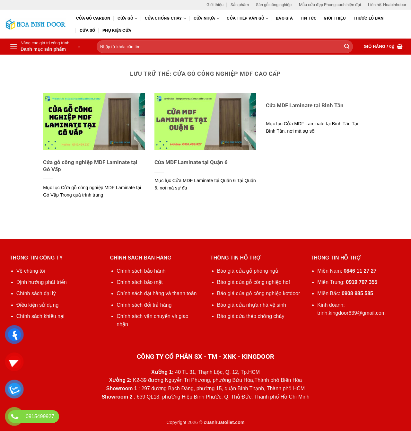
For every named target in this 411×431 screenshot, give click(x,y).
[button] (45, 47)
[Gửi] (346, 46)
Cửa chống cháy (165, 18)
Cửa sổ (87, 30)
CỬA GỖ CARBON (93, 18)
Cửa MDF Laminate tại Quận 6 (191, 162)
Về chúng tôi (30, 271)
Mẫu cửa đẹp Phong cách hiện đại (330, 4)
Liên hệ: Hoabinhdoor (387, 4)
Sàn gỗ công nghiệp (274, 4)
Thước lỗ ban (368, 18)
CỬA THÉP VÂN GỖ (247, 18)
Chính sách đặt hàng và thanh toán (157, 293)
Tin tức (308, 18)
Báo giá (284, 18)
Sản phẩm (240, 4)
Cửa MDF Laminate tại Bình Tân (305, 105)
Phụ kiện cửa (116, 30)
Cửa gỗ (128, 18)
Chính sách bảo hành (141, 271)
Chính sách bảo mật (139, 282)
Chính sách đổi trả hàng (144, 305)
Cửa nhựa (207, 18)
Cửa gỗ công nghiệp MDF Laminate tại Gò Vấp (90, 165)
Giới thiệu (214, 4)
